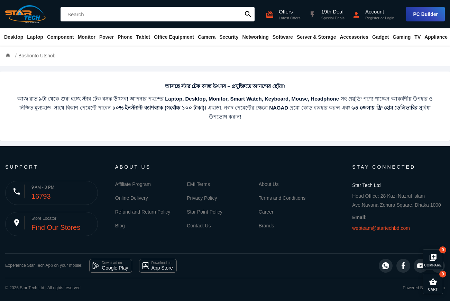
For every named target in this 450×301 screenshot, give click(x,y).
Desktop (13, 37)
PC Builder (425, 14)
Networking (255, 37)
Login (389, 18)
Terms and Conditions (282, 198)
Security (228, 37)
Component (60, 37)
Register (372, 18)
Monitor (86, 37)
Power (106, 37)
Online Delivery (131, 198)
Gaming (402, 37)
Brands (266, 225)
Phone (125, 37)
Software (283, 37)
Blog (120, 225)
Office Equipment (174, 37)
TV (417, 37)
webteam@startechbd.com (381, 228)
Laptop (35, 37)
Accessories (354, 37)
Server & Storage (316, 37)
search (248, 14)
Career (266, 212)
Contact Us (199, 225)
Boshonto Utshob (36, 55)
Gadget (380, 37)
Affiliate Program (133, 184)
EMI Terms (198, 184)
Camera (206, 37)
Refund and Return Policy (143, 212)
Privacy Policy (202, 198)
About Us (269, 184)
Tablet (143, 37)
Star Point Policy (204, 212)
